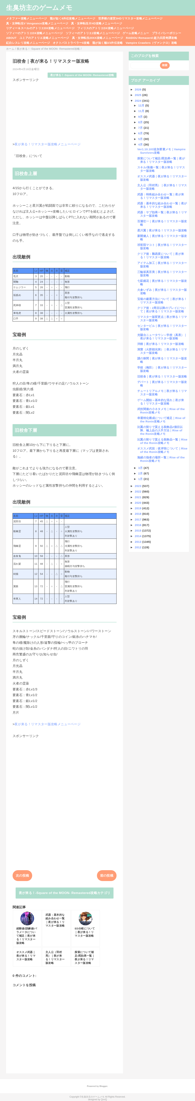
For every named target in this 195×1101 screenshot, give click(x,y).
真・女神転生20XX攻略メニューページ (97, 37)
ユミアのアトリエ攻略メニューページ (44, 37)
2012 (138, 547)
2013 (138, 541)
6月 (141, 133)
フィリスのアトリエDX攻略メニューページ (105, 28)
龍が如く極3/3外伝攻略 (107, 42)
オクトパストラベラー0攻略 (71, 42)
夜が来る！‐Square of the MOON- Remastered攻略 (82, 75)
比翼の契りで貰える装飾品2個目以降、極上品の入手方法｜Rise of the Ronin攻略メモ (160, 430)
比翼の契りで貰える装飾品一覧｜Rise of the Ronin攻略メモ (162, 441)
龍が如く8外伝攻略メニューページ (72, 18)
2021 (138, 497)
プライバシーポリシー (166, 33)
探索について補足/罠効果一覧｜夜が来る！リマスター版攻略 (161, 160)
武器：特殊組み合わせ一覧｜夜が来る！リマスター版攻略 (160, 196)
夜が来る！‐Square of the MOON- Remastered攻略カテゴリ (64, 893)
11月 (141, 111)
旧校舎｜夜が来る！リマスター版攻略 (162, 376)
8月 (141, 122)
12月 (141, 105)
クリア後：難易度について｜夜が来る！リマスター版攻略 (160, 255)
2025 (138, 95)
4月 (141, 144)
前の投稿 (106, 875)
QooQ (104, 1099)
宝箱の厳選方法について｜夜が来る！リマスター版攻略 (162, 300)
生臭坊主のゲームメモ (39, 7)
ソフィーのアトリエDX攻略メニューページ (34, 33)
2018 (138, 513)
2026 (138, 89)
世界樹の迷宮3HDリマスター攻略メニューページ (130, 18)
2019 (138, 508)
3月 (141, 467)
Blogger (103, 1086)
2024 (138, 100)
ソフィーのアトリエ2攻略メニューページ (93, 33)
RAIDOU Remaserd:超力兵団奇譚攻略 (151, 37)
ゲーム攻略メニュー (136, 33)
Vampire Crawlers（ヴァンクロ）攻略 (151, 42)
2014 (138, 536)
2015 (138, 530)
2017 (138, 519)
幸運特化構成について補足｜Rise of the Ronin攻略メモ (161, 419)
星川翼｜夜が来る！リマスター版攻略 (162, 230)
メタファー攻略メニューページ (26, 18)
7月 (141, 127)
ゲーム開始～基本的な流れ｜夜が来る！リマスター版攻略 (160, 401)
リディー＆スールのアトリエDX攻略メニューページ (40, 28)
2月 (141, 473)
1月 (141, 479)
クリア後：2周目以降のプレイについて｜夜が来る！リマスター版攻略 (161, 309)
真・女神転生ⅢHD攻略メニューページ (96, 23)
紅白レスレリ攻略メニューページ (28, 42)
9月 (141, 116)
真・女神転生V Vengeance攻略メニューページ (37, 23)
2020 (138, 502)
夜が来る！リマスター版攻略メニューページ (47, 144)
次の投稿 (22, 875)
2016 (138, 525)
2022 (138, 491)
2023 (138, 486)
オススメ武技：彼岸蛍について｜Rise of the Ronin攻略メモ (162, 450)
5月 (141, 139)
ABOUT (11, 37)
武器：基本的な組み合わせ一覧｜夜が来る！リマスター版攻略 (162, 205)
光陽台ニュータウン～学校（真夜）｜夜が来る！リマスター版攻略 (162, 336)
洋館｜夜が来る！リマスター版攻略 (160, 343)
